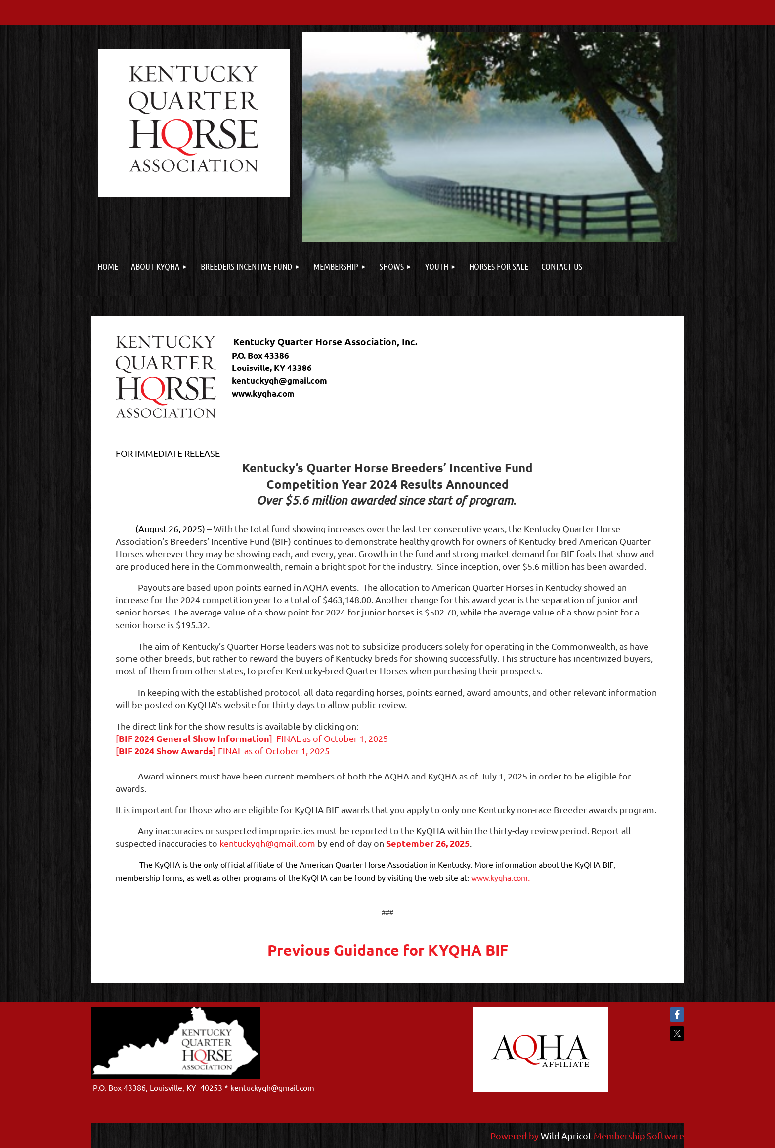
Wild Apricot (566, 1135)
